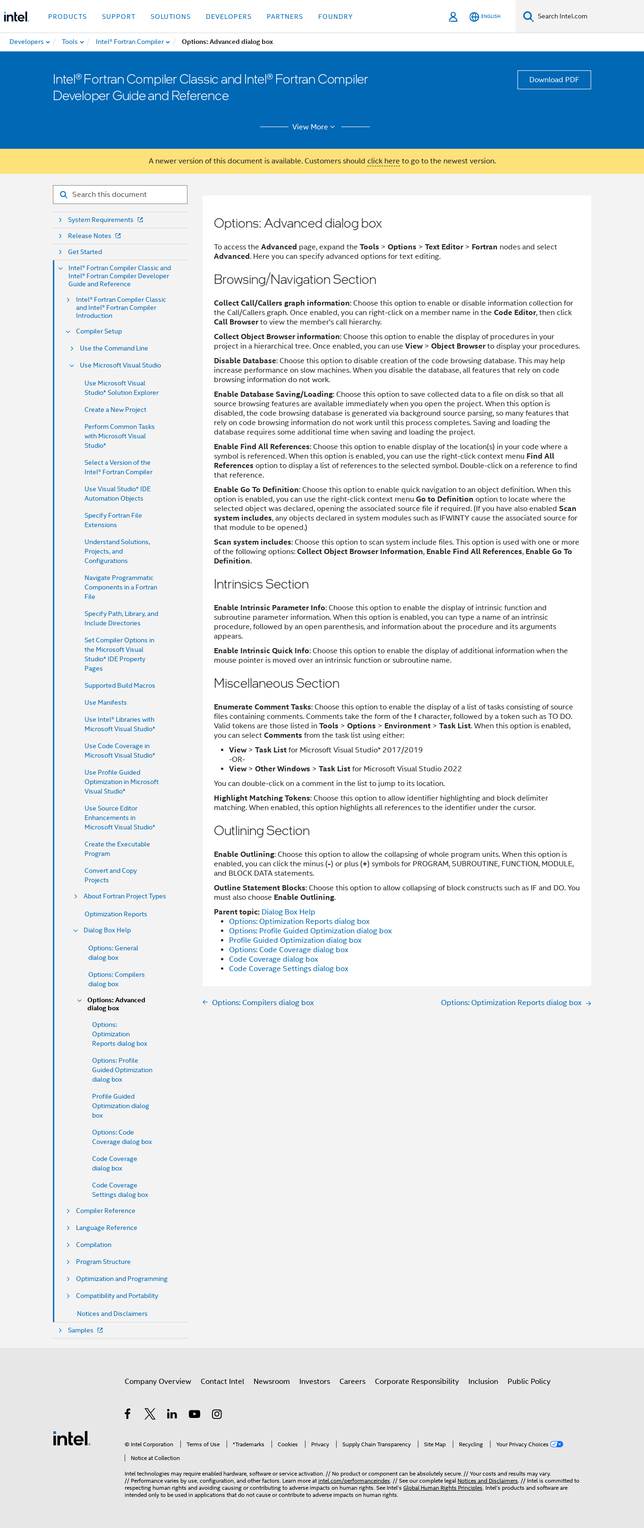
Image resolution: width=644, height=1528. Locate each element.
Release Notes (95, 236)
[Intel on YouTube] (195, 1415)
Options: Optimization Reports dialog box (119, 1034)
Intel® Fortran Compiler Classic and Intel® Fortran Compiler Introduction (121, 308)
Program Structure (103, 1262)
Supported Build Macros (120, 685)
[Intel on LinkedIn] (172, 1415)
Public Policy (529, 1381)
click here (383, 161)
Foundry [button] (335, 16)
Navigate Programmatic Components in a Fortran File (121, 587)
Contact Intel (222, 1381)
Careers (352, 1381)
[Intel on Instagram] (217, 1415)
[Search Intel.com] (589, 16)
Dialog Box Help (107, 930)
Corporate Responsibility (417, 1381)
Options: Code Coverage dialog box (288, 950)
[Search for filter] (120, 194)
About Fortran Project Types (125, 896)
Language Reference (106, 1228)
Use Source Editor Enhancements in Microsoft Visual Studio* (120, 817)
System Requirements (106, 220)
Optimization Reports (116, 914)
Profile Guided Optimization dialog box (120, 1105)
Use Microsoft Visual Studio (120, 365)
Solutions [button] (171, 16)
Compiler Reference (106, 1211)
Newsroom (272, 1381)
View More (315, 127)
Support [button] (119, 16)
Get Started (85, 252)
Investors (314, 1381)
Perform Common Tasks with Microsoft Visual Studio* (120, 436)
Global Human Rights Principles (443, 1487)
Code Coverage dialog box (273, 959)
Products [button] (67, 16)
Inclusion (483, 1381)
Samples (86, 1330)
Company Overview (158, 1381)
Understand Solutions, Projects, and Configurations (117, 551)
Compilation (93, 1245)
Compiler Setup (99, 331)
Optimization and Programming (122, 1279)
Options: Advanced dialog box (116, 1004)
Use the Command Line (114, 348)
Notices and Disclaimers (112, 1313)
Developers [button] (229, 16)
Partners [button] (285, 16)
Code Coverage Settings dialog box (288, 968)
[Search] (528, 16)
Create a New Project (115, 409)
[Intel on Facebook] (128, 1415)
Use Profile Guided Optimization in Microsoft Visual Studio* (122, 781)
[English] (485, 16)
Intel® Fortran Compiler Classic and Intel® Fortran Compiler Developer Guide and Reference (119, 276)
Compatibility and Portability (117, 1296)
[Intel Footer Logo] (72, 1438)
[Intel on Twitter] (150, 1415)
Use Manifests (106, 702)
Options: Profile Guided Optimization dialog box (122, 1070)
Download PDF (554, 80)
